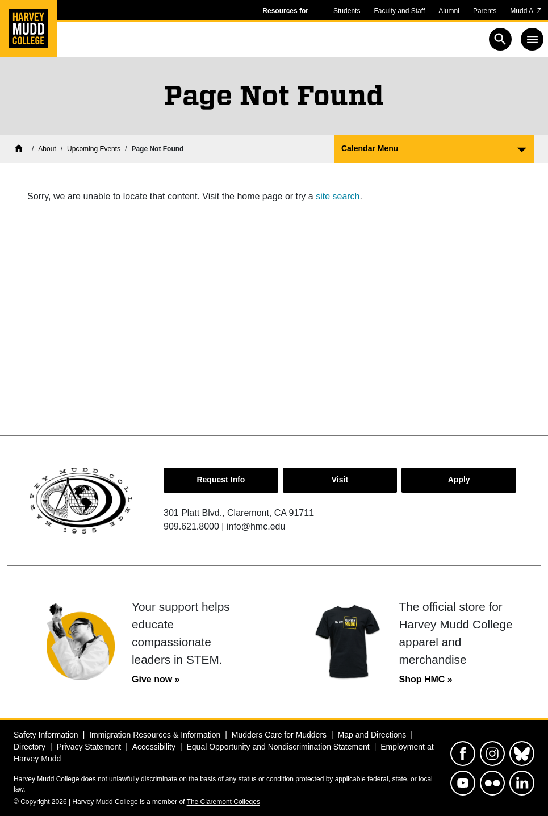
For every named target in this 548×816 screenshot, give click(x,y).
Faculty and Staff (399, 11)
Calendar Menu (369, 148)
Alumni (448, 11)
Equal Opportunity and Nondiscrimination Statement (277, 746)
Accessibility (153, 746)
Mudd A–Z (525, 11)
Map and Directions (372, 734)
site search (337, 196)
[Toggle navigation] (532, 39)
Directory (29, 746)
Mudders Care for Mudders (279, 734)
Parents (484, 11)
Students (346, 11)
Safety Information (46, 734)
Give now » (155, 679)
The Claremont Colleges (223, 802)
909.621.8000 (191, 526)
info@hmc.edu (256, 526)
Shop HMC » (426, 679)
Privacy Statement (89, 746)
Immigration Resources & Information (154, 734)
